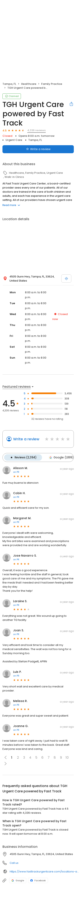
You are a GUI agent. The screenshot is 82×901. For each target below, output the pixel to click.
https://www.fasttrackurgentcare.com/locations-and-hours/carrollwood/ (45, 871)
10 (67, 757)
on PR (16, 471)
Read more (11, 205)
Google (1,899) (60, 457)
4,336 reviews (36, 130)
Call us (14, 863)
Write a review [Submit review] (38, 149)
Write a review (26, 439)
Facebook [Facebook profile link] (38, 880)
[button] (5, 763)
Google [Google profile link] (17, 880)
